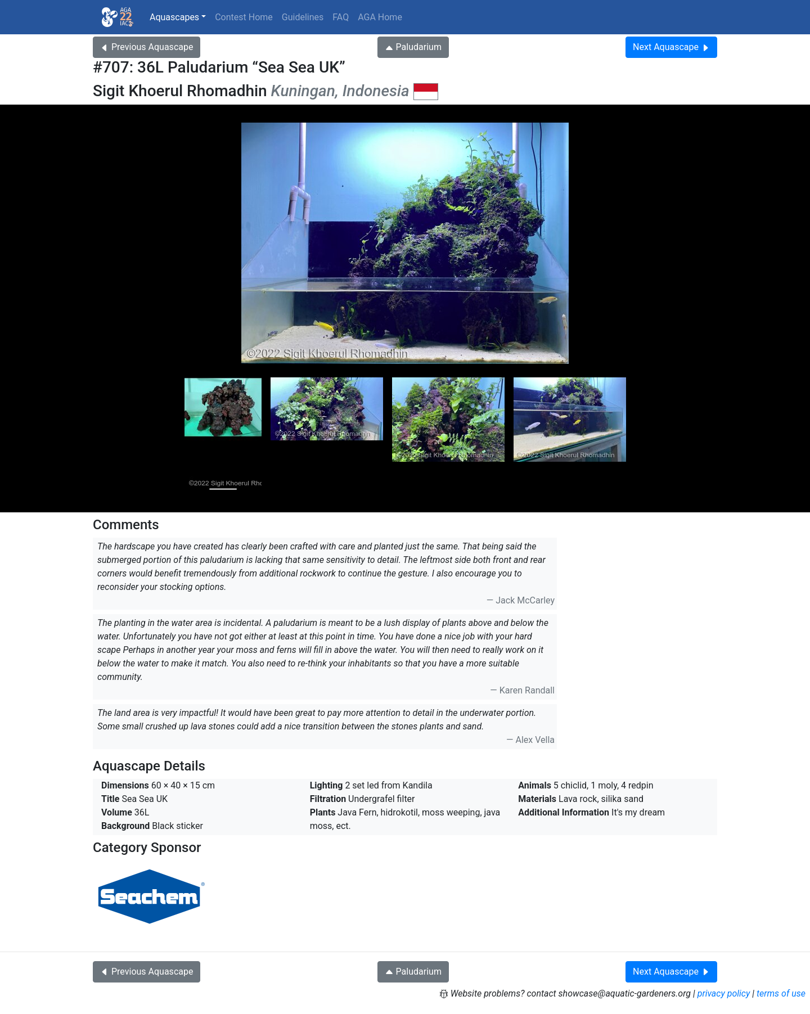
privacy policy (724, 993)
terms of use (781, 993)
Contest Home (244, 17)
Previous (146, 47)
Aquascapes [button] (174, 17)
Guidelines (302, 17)
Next (671, 47)
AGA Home (380, 17)
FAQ (340, 17)
